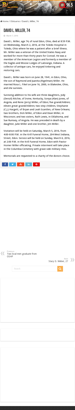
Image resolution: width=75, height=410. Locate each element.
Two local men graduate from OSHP (24, 254)
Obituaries (15, 21)
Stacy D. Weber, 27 (51, 260)
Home (4, 21)
